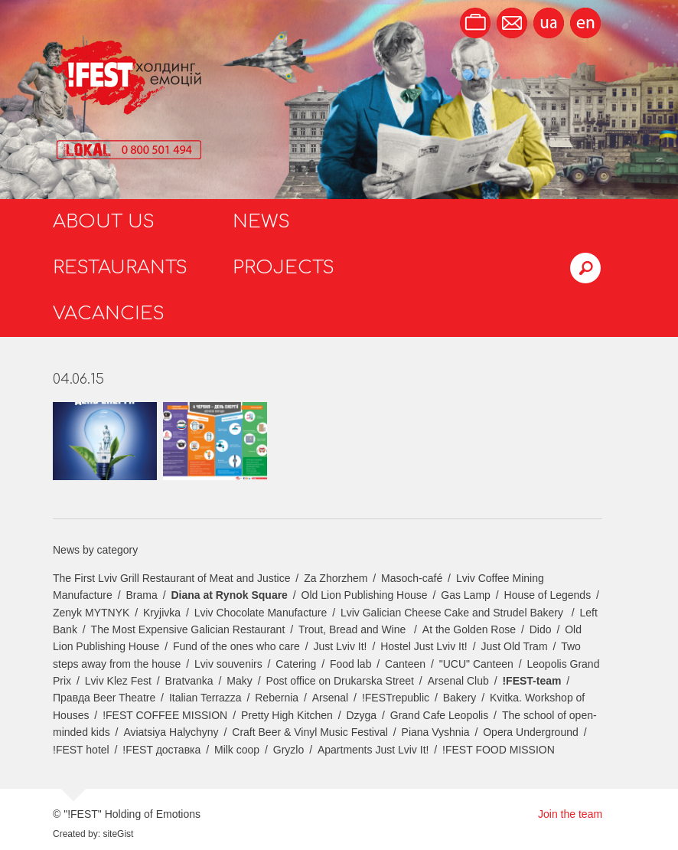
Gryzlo (288, 750)
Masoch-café (411, 578)
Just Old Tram (514, 646)
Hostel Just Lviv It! (424, 646)
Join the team (570, 814)
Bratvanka (189, 681)
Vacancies (109, 313)
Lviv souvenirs (228, 664)
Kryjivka (162, 612)
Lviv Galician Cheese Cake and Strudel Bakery (453, 612)
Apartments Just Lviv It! (373, 750)
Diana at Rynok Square (229, 595)
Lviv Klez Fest (118, 681)
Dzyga (361, 715)
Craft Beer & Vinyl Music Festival (310, 732)
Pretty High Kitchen (287, 715)
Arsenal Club (458, 681)
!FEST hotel (81, 750)
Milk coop (236, 750)
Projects (283, 267)
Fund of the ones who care (236, 646)
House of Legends (548, 595)
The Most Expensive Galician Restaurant (188, 629)
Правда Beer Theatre (104, 697)
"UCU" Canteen (476, 664)
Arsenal (330, 697)
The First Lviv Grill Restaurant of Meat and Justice (171, 578)
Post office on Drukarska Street (340, 681)
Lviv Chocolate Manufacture (261, 612)
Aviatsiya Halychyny (170, 732)
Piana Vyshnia (436, 732)
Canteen (405, 664)
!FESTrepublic (395, 697)
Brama (142, 595)
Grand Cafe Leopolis (439, 715)
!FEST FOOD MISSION (498, 750)
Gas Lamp (466, 595)
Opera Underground (531, 732)
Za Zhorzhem (335, 578)
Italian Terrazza (205, 697)
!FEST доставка (161, 750)
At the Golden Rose (469, 629)
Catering (295, 664)
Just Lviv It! (340, 646)
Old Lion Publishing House (365, 595)
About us (104, 221)
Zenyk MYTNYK (91, 612)
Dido (541, 629)
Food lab (350, 664)
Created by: (76, 834)
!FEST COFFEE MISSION (165, 715)
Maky (239, 681)
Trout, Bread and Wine (353, 629)
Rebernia (276, 697)
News (261, 221)
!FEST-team (531, 681)
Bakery (460, 697)
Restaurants (120, 267)
